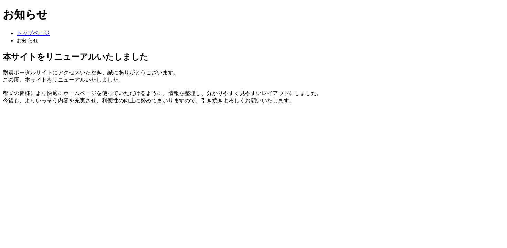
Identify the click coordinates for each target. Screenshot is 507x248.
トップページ (33, 33)
